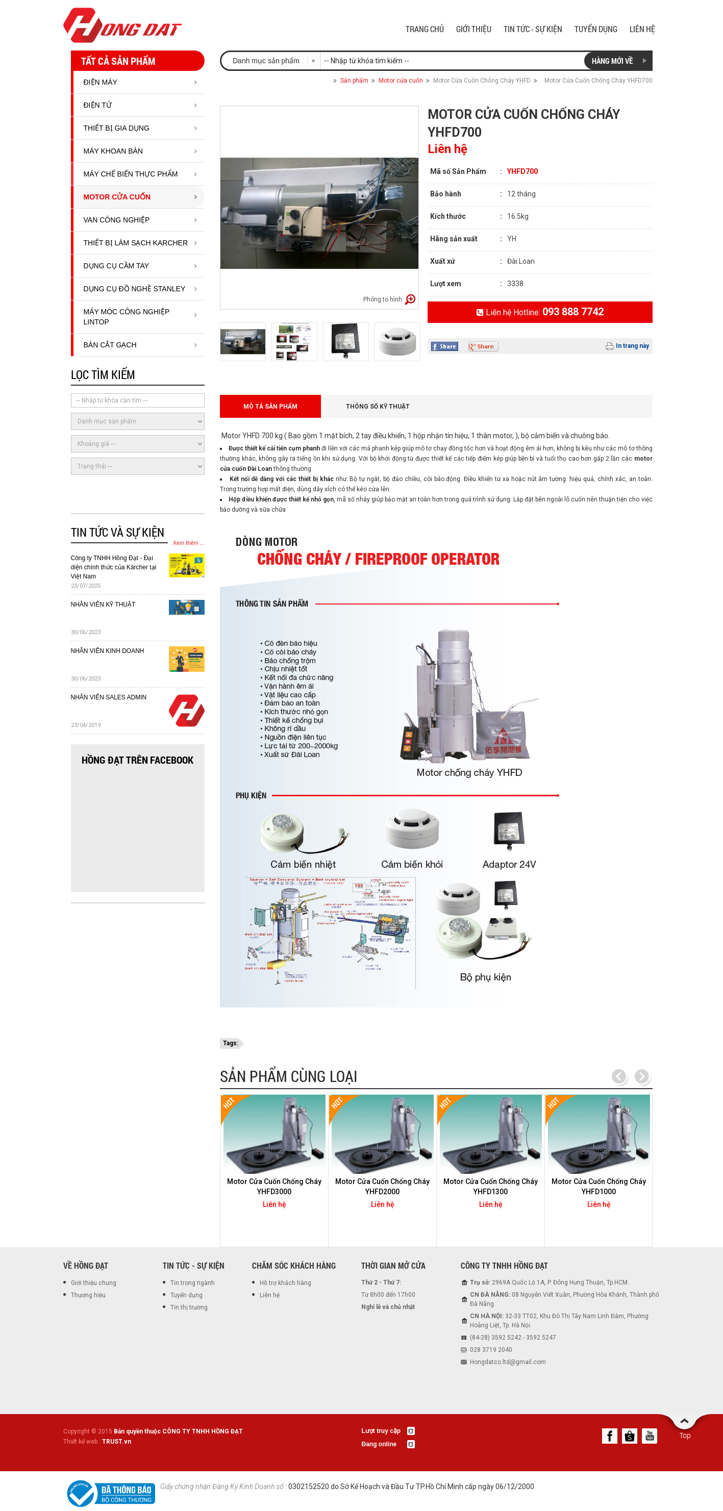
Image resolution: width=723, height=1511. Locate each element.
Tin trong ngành (192, 1283)
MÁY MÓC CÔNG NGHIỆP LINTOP (127, 317)
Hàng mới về (612, 61)
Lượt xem (445, 284)
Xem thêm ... (189, 543)
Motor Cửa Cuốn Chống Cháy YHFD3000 (274, 1186)
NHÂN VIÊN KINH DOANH (107, 650)
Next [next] (641, 1077)
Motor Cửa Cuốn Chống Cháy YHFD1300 (490, 1186)
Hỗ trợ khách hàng (285, 1283)
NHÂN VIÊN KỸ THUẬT (103, 604)
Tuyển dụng (186, 1295)
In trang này (632, 345)
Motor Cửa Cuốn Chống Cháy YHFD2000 (382, 1186)
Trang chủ (321, 80)
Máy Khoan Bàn (113, 151)
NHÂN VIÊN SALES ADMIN (109, 697)
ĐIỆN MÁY (100, 82)
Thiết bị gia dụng (116, 128)
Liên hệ (270, 1295)
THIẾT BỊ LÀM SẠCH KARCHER (136, 243)
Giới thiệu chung (93, 1283)
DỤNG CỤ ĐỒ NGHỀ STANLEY (135, 289)
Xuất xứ (442, 261)
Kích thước (448, 216)
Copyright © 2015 (153, 1431)
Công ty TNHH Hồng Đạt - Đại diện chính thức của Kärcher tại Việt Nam (114, 567)
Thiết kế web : (82, 1441)
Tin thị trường (189, 1307)
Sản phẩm (354, 80)
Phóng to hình (382, 299)
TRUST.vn (116, 1441)
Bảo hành (445, 194)
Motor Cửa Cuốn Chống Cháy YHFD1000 (599, 1186)
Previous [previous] (619, 1077)
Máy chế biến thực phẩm (131, 174)
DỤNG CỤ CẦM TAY (116, 266)
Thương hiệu (88, 1295)
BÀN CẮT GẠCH (110, 345)
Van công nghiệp (117, 220)
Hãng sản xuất (454, 239)
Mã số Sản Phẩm (458, 171)
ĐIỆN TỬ (98, 105)
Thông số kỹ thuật (378, 406)
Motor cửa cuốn (117, 197)
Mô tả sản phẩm (270, 406)
